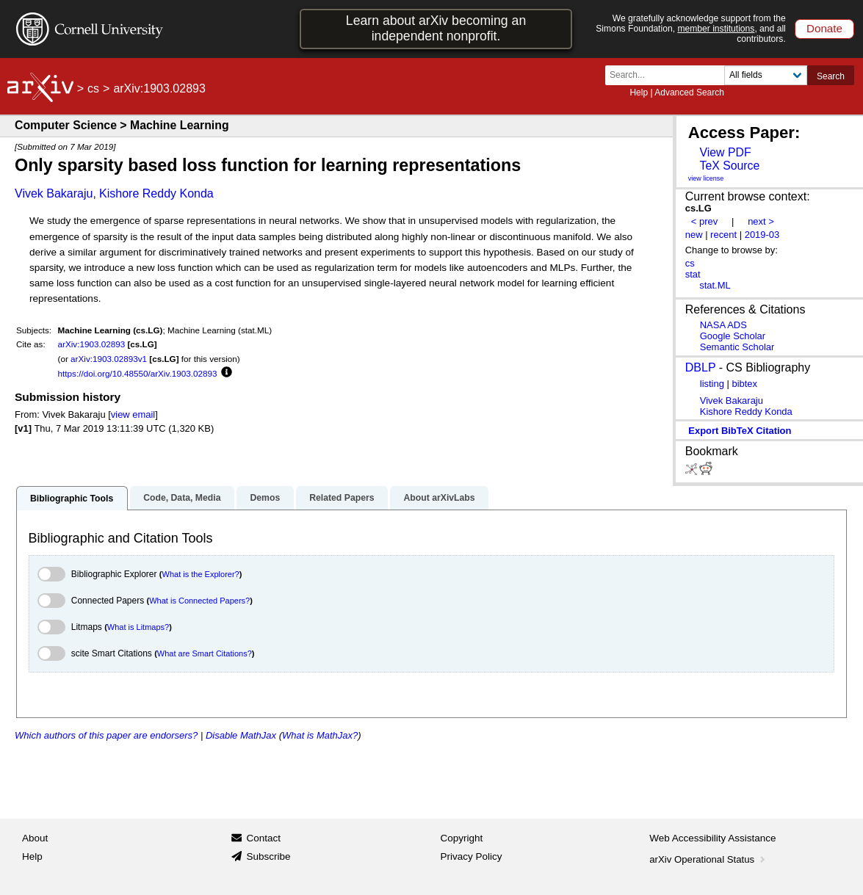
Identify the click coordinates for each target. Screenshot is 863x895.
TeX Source (729, 165)
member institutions (715, 28)
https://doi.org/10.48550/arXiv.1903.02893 (137, 373)
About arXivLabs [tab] (438, 498)
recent (723, 234)
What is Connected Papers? (199, 600)
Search (831, 76)
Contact (263, 838)
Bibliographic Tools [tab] (71, 498)
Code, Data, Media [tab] (181, 498)
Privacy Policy (471, 856)
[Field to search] (765, 75)
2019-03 (762, 234)
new (694, 234)
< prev (704, 221)
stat (693, 274)
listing (712, 383)
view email (133, 414)
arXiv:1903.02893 (92, 344)
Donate (824, 28)
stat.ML (714, 285)
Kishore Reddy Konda (156, 193)
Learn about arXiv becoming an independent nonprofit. (436, 28)
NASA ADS (723, 324)
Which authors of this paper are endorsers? (106, 735)
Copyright (462, 838)
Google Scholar (732, 335)
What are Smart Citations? (204, 653)
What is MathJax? (320, 735)
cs (93, 88)
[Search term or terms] (669, 75)
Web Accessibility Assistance (712, 838)
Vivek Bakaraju (54, 193)
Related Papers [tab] (341, 498)
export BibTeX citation (739, 430)
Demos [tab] (265, 498)
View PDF (725, 152)
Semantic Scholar (737, 346)
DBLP (700, 367)
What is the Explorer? (200, 574)
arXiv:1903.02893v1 (109, 358)
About (35, 838)
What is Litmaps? (138, 627)
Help (638, 92)
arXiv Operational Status (708, 859)
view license (706, 178)
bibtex (744, 383)
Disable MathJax (241, 735)
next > (761, 221)
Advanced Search (689, 92)
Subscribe (268, 856)
